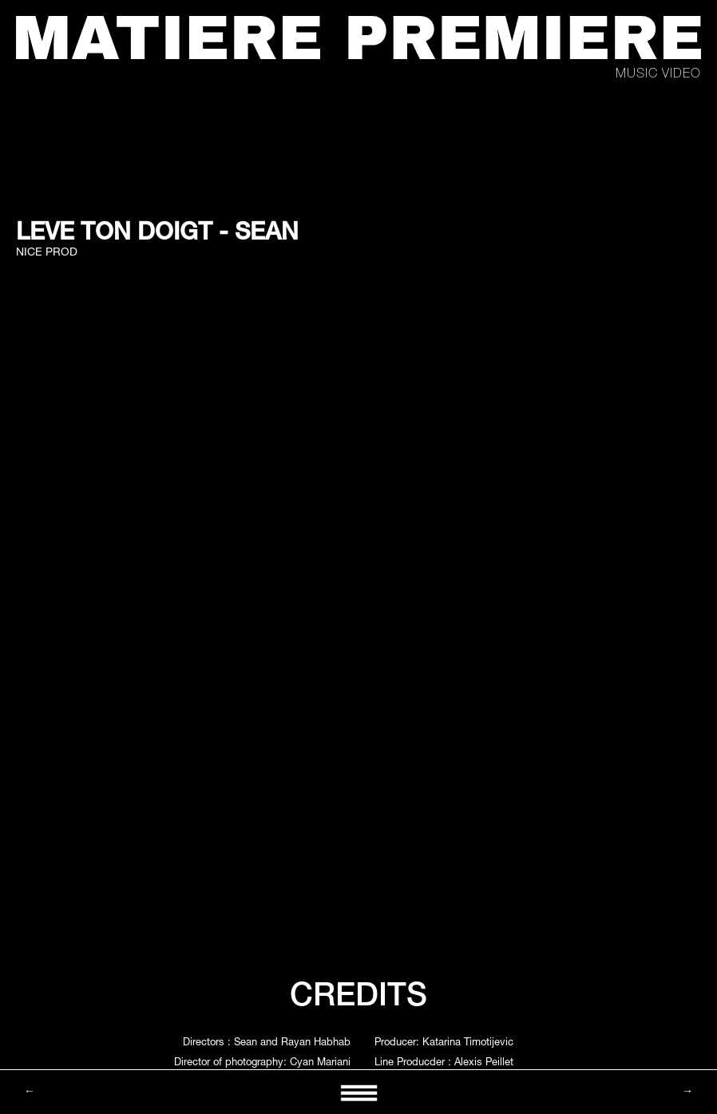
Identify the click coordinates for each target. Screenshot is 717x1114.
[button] (359, 1092)
